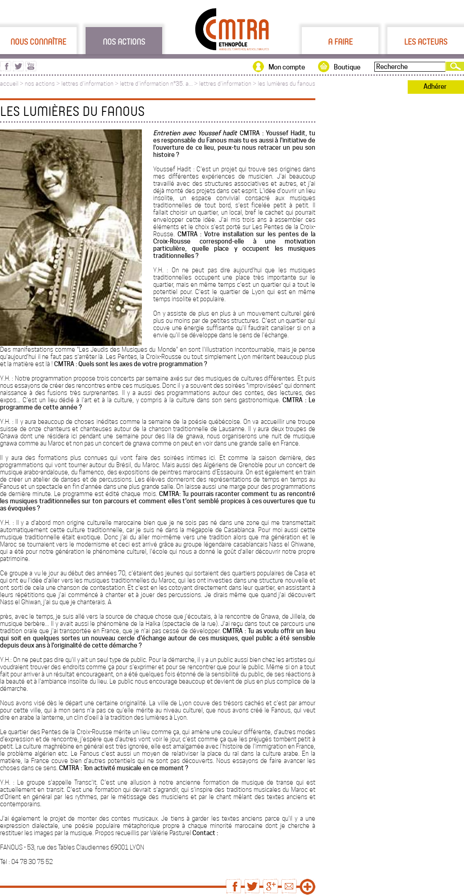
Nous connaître (38, 41)
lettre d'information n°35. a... (156, 83)
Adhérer (434, 87)
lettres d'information (87, 83)
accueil (9, 83)
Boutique (347, 67)
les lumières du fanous (286, 83)
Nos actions (124, 41)
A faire (340, 41)
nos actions (40, 83)
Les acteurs (425, 41)
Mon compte (286, 67)
